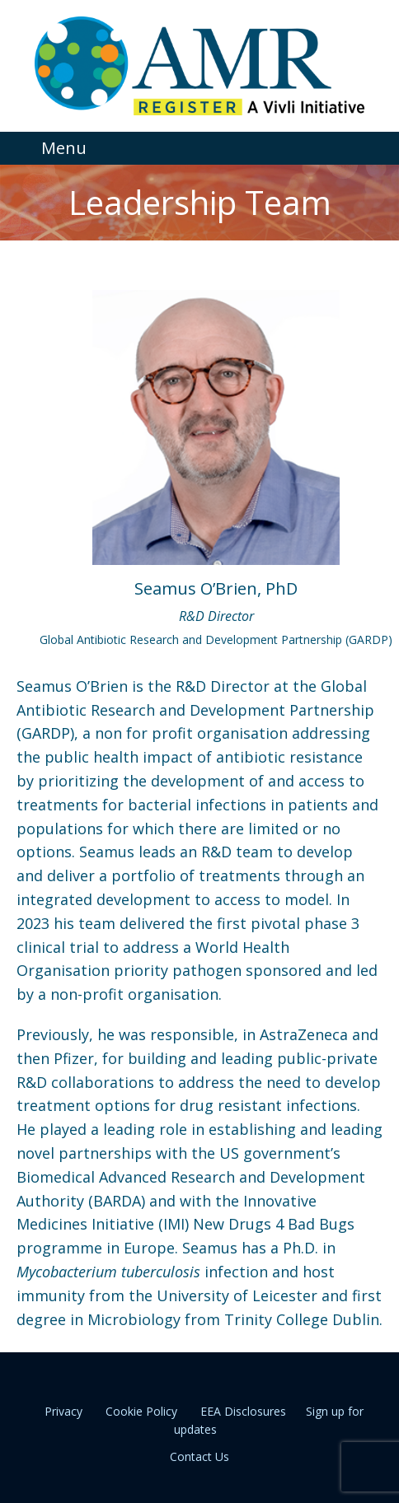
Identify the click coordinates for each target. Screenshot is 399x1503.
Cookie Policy (141, 1411)
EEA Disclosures (243, 1411)
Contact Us (199, 1456)
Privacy (63, 1411)
